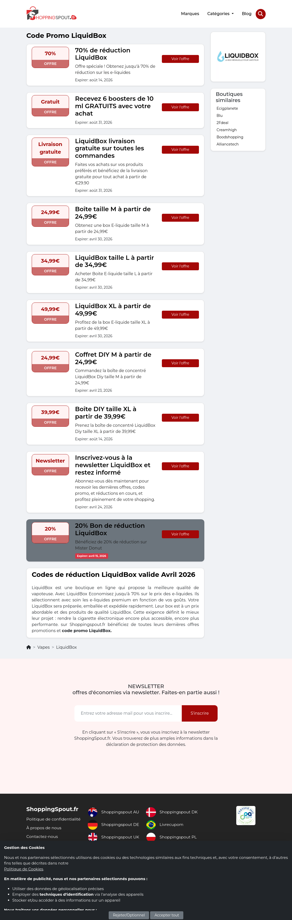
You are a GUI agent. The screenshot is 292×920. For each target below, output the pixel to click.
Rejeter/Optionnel (129, 915)
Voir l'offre (180, 58)
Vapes (43, 646)
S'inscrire (199, 712)
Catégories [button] (218, 13)
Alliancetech (228, 143)
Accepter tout (166, 915)
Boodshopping (230, 136)
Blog (246, 13)
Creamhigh (227, 129)
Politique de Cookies (23, 869)
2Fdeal (222, 122)
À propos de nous (44, 833)
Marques (190, 13)
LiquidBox (66, 646)
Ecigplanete (227, 108)
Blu (220, 115)
